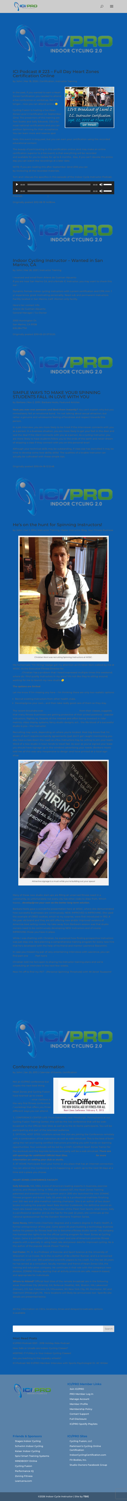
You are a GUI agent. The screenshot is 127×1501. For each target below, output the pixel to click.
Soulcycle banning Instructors (61, 710)
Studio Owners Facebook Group (88, 1464)
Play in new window (35, 196)
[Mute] (101, 184)
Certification (47, 81)
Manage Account (79, 1399)
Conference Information (38, 1066)
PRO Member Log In (81, 1394)
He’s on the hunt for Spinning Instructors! (57, 524)
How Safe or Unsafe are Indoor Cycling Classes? (40, 1348)
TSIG (86, 1496)
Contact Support (79, 1413)
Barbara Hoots (50, 402)
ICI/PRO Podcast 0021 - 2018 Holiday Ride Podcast (41, 1343)
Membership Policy (81, 1409)
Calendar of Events (50, 1072)
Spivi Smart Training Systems (32, 1456)
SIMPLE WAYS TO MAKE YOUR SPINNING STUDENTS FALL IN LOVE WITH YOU (57, 394)
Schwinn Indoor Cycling (29, 1446)
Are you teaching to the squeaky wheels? (37, 1358)
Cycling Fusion (23, 1466)
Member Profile (79, 1404)
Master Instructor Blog (74, 530)
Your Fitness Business (100, 530)
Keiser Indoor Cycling (27, 1451)
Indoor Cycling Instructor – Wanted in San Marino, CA (58, 262)
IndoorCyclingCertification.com (88, 1454)
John (19, 81)
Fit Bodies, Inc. (78, 1459)
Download (55, 196)
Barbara (20, 402)
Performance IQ (24, 1471)
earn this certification (100, 166)
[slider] (58, 184)
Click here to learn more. (52, 143)
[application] (63, 184)
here (59, 133)
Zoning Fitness (23, 1476)
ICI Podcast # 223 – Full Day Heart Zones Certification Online (56, 73)
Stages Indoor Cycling (28, 1441)
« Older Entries (21, 1323)
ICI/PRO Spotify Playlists (83, 1423)
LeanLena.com (23, 1480)
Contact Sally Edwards (81, 1155)
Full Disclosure (78, 1418)
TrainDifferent (21, 1099)
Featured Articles (69, 402)
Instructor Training (66, 81)
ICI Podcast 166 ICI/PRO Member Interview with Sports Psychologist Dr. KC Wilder (60, 1363)
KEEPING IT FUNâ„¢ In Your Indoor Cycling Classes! (42, 1353)
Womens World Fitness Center (31, 316)
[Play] (17, 184)
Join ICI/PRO (77, 1389)
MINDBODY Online (26, 1461)
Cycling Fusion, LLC (81, 1441)
